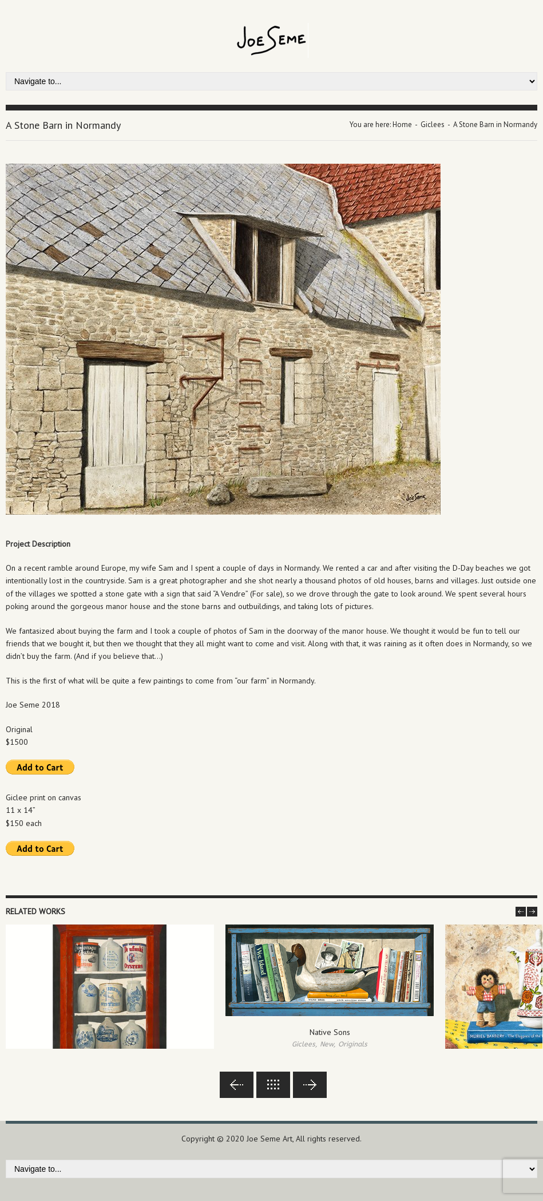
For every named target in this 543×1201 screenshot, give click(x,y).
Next (310, 1085)
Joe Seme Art (269, 1138)
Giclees (433, 124)
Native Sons (330, 1032)
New (327, 1044)
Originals (352, 1044)
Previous (236, 1085)
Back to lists (273, 1085)
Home (402, 124)
